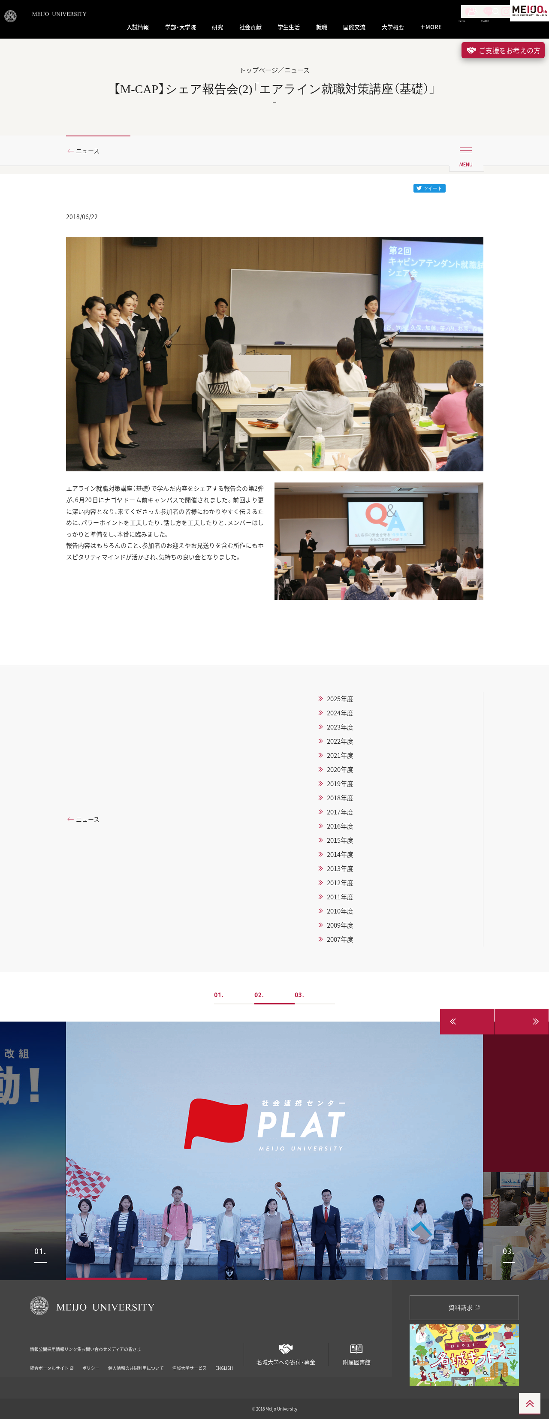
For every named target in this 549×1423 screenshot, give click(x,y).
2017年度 (340, 815)
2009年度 (340, 929)
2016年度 (340, 830)
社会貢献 (250, 27)
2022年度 (340, 745)
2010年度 (340, 915)
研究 (217, 27)
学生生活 (289, 27)
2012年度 (340, 886)
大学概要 (393, 27)
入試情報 (138, 27)
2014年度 (340, 858)
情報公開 (41, 1347)
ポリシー (91, 1360)
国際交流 (354, 27)
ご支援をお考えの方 (503, 50)
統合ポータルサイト (52, 1360)
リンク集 (111, 1347)
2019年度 (340, 787)
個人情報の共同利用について (136, 1360)
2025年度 (340, 702)
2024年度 (340, 716)
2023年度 (340, 731)
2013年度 (340, 872)
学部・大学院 (180, 27)
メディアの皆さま (204, 1347)
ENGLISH (224, 1360)
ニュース (91, 151)
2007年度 (340, 943)
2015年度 (340, 844)
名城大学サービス (189, 1360)
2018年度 (340, 801)
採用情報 (76, 1347)
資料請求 (464, 1311)
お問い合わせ (152, 1347)
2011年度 (340, 900)
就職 (321, 27)
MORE (431, 27)
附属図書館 (356, 1354)
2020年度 (340, 773)
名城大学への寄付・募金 (286, 1354)
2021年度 (340, 759)
